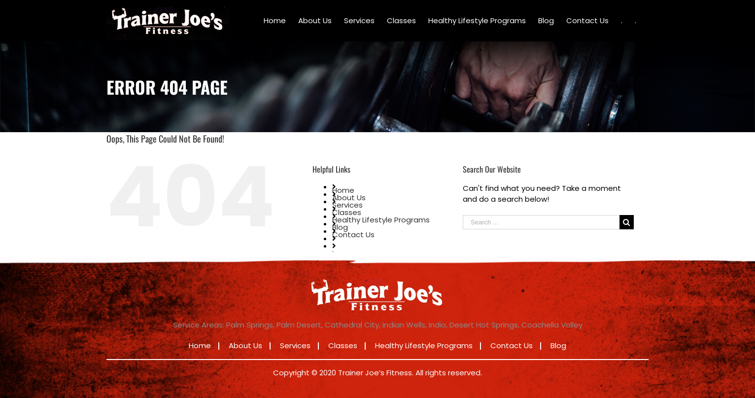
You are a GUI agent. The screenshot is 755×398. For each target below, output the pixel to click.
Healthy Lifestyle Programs (381, 220)
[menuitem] (275, 20)
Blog (340, 227)
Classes (346, 212)
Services (347, 205)
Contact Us (353, 234)
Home (343, 190)
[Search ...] (541, 222)
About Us (349, 197)
